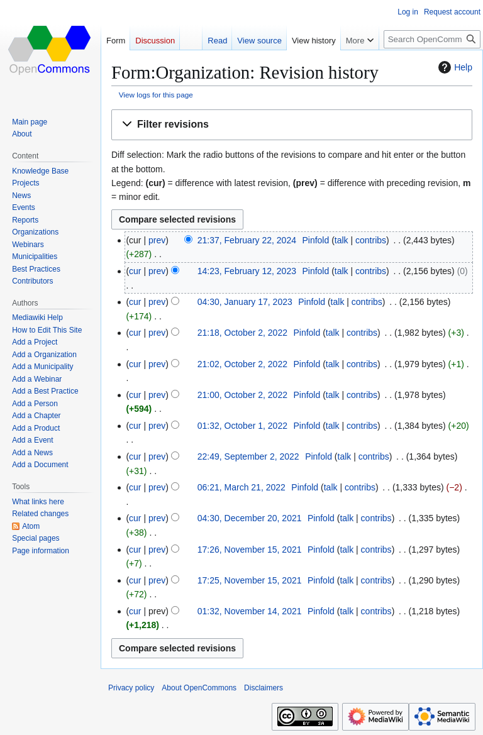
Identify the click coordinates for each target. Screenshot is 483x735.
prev (156, 240)
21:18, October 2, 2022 (242, 333)
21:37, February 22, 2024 (246, 240)
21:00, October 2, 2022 (242, 395)
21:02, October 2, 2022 (242, 364)
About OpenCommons (199, 687)
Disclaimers (263, 687)
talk (341, 240)
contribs (370, 240)
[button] (292, 125)
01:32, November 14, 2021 (249, 611)
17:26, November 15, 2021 (249, 549)
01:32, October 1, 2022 (242, 426)
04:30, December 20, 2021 (249, 518)
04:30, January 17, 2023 (244, 302)
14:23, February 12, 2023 (246, 271)
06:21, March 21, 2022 (241, 487)
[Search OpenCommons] (432, 39)
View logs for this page (156, 95)
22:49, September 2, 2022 (248, 456)
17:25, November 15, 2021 (249, 580)
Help (453, 67)
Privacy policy (131, 687)
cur (135, 271)
